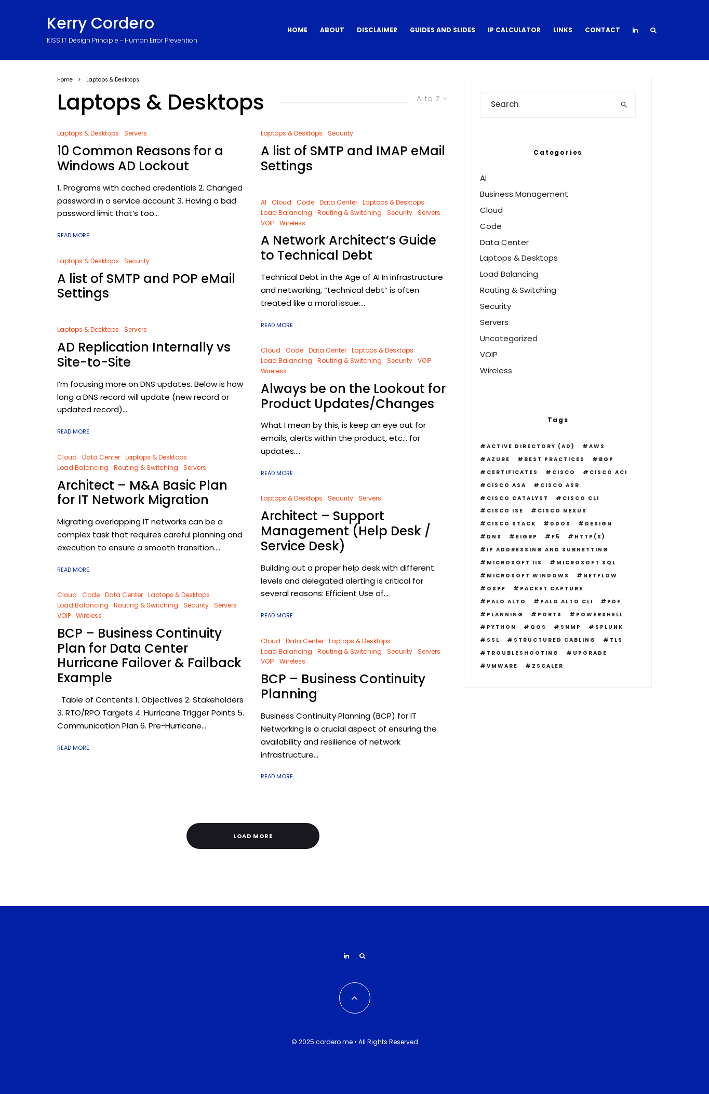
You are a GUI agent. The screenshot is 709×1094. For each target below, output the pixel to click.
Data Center (101, 457)
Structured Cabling (555, 640)
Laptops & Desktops (88, 133)
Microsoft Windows (528, 575)
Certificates (512, 472)
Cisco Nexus (562, 511)
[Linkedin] (635, 30)
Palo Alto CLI (566, 601)
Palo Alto (506, 601)
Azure (498, 459)
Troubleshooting (523, 653)
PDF (614, 601)
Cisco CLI (581, 498)
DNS (494, 537)
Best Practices (554, 459)
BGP (606, 459)
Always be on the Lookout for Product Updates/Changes (353, 397)
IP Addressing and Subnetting (548, 549)
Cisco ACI (608, 472)
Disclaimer (377, 29)
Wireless (89, 615)
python (501, 627)
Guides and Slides (442, 29)
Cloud (67, 457)
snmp (570, 627)
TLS (616, 640)
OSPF (496, 588)
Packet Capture (551, 588)
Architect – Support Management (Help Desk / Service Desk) (346, 531)
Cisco (564, 472)
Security (137, 260)
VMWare (502, 666)
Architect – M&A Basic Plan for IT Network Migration (142, 493)
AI (263, 202)
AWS (597, 446)
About (332, 29)
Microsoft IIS (514, 562)
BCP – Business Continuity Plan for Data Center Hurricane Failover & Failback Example (149, 656)
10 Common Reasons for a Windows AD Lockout (140, 159)
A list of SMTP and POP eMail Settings (146, 287)
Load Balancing (83, 467)
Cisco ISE (505, 511)
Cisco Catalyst (518, 498)
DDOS (560, 524)
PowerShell (599, 614)
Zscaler (548, 666)
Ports (550, 614)
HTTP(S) (590, 537)
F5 (556, 537)
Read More (73, 235)
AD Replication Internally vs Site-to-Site (144, 355)
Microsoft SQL (586, 562)
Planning (505, 614)
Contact (602, 29)
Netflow (600, 575)
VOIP (64, 615)
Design (598, 524)
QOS (538, 627)
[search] (624, 104)
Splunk (609, 627)
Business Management (524, 193)
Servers (135, 133)
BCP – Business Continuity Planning (343, 687)
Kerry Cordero (100, 23)
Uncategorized (509, 338)
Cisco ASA (506, 485)
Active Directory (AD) (531, 446)
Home (297, 29)
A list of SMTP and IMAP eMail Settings (353, 159)
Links (562, 29)
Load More (253, 836)
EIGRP (527, 537)
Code (91, 594)
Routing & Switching (146, 467)
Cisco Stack (511, 524)
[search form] (546, 104)
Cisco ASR (560, 485)
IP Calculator (514, 29)
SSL (493, 640)
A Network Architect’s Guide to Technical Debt (348, 248)
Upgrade (590, 653)
